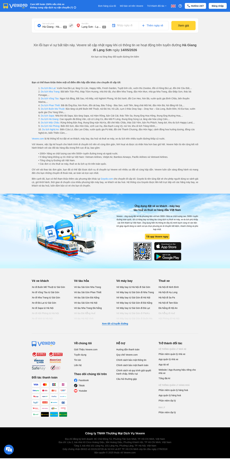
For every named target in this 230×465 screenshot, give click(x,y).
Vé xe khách (40, 280)
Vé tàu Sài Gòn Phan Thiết (87, 292)
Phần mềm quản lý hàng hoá (173, 390)
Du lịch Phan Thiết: (50, 105)
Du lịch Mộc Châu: (50, 122)
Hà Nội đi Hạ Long (168, 292)
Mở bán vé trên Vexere (131, 6)
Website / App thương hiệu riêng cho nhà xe (177, 371)
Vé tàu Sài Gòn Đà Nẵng (86, 297)
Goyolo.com (107, 178)
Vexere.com (38, 138)
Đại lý (162, 407)
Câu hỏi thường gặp (126, 379)
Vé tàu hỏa (81, 280)
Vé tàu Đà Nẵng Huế (84, 313)
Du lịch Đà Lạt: (48, 88)
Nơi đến (85, 23)
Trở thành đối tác (157, 6)
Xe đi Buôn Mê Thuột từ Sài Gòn (48, 287)
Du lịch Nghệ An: (50, 129)
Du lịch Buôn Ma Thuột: (53, 108)
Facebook (84, 380)
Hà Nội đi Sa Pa (167, 297)
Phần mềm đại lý (167, 400)
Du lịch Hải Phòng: (50, 126)
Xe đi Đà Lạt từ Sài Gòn (44, 302)
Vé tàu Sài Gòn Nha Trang (87, 287)
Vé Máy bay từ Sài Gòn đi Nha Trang (135, 292)
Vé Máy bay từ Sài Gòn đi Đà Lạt (133, 308)
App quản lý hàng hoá (170, 395)
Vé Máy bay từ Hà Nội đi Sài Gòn (133, 287)
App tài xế (164, 364)
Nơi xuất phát (48, 23)
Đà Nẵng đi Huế (167, 313)
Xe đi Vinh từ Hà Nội (42, 318)
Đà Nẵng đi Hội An (168, 308)
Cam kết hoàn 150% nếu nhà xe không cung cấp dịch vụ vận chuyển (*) (51, 6)
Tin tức (77, 360)
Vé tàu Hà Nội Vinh (84, 318)
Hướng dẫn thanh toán (127, 349)
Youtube (83, 390)
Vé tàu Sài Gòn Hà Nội (85, 302)
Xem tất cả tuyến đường (115, 323)
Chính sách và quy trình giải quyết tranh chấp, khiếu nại (133, 372)
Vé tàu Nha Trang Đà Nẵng (88, 308)
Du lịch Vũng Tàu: (50, 98)
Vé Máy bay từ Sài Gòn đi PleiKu (133, 313)
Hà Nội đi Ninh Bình (169, 287)
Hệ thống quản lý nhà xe (172, 349)
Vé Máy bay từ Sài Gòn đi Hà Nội (133, 297)
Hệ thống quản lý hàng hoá (174, 385)
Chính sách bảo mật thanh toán (132, 365)
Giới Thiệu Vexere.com (85, 349)
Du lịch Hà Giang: (50, 119)
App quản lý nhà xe (168, 359)
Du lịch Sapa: (47, 115)
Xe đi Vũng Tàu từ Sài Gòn (45, 292)
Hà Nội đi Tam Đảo (168, 302)
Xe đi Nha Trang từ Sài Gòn (46, 297)
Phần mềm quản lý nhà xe (172, 354)
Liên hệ (78, 365)
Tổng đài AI (164, 378)
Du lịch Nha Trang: (50, 91)
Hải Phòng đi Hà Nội (169, 318)
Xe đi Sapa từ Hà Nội (42, 308)
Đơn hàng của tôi (107, 6)
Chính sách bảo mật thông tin (131, 360)
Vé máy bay (124, 280)
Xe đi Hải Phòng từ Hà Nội (45, 313)
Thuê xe (164, 280)
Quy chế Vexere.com (127, 354)
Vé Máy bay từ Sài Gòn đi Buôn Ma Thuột (134, 320)
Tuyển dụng (80, 354)
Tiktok (82, 385)
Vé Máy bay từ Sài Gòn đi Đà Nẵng (134, 302)
